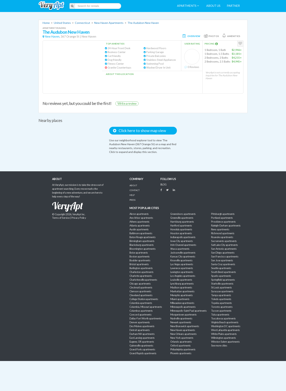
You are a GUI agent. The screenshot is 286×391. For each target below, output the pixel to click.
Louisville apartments (181, 279)
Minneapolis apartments (182, 306)
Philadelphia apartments (182, 349)
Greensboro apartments (183, 213)
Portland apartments (222, 217)
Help (132, 195)
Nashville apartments (181, 318)
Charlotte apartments (140, 275)
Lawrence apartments (181, 268)
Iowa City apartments (181, 241)
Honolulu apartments (181, 229)
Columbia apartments (140, 302)
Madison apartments (181, 287)
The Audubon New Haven (143, 22)
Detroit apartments (139, 330)
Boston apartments (139, 256)
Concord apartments (140, 314)
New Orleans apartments (183, 333)
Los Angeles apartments (182, 275)
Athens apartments (139, 221)
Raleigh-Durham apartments (226, 225)
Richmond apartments (222, 233)
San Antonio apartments (223, 248)
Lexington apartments (181, 272)
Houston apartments (181, 233)
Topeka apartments (221, 302)
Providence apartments (223, 221)
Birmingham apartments (141, 241)
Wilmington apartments (223, 337)
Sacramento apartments (224, 241)
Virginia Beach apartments (224, 322)
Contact (134, 190)
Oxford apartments (180, 345)
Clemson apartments (140, 291)
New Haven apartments (182, 330)
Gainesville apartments (141, 345)
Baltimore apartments (140, 233)
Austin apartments (139, 229)
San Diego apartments (222, 252)
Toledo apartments (221, 299)
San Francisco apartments (224, 256)
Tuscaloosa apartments (223, 318)
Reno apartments (220, 229)
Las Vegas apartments (181, 264)
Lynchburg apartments (182, 283)
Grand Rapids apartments (142, 353)
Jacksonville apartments (182, 252)
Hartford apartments (181, 225)
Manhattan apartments (182, 291)
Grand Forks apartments (142, 349)
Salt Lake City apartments (224, 244)
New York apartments (181, 337)
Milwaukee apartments (182, 302)
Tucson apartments (221, 310)
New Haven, (52, 36)
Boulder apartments (139, 260)
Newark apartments (180, 322)
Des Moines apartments (141, 326)
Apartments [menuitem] (188, 5)
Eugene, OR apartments (141, 341)
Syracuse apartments (222, 291)
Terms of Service (60, 217)
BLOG (163, 184)
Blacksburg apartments (141, 244)
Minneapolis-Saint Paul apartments (188, 310)
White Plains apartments (224, 333)
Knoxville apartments (181, 260)
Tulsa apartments (220, 314)
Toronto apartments (221, 306)
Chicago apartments (140, 283)
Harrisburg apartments (182, 221)
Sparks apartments (221, 275)
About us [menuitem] (213, 5)
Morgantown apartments (183, 314)
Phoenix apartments (180, 353)
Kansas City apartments (182, 256)
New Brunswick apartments (184, 326)
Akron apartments (138, 213)
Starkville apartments (222, 283)
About (133, 185)
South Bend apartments (223, 272)
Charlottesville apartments (143, 279)
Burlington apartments (141, 268)
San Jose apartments (222, 260)
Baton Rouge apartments (142, 237)
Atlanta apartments (139, 225)
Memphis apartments (181, 295)
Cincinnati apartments (140, 287)
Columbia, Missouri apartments (145, 306)
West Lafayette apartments (225, 330)
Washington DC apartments (225, 326)
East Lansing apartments (142, 337)
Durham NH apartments (141, 333)
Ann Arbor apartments (141, 217)
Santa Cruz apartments (223, 264)
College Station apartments (143, 299)
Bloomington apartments (142, 248)
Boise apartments (138, 252)
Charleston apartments (141, 272)
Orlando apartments (181, 341)
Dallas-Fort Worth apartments (145, 318)
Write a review (126, 103)
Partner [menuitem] (233, 5)
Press (132, 199)
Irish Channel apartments (183, 244)
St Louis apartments (221, 287)
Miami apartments (179, 299)
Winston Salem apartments (225, 341)
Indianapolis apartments (182, 237)
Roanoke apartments (222, 237)
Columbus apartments (141, 310)
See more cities (219, 345)
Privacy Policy (78, 217)
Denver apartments (139, 322)
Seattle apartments (221, 268)
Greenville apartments (181, 217)
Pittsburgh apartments (223, 213)
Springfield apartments (223, 279)
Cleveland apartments (140, 295)
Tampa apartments (221, 295)
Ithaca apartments (179, 248)
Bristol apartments (139, 264)
